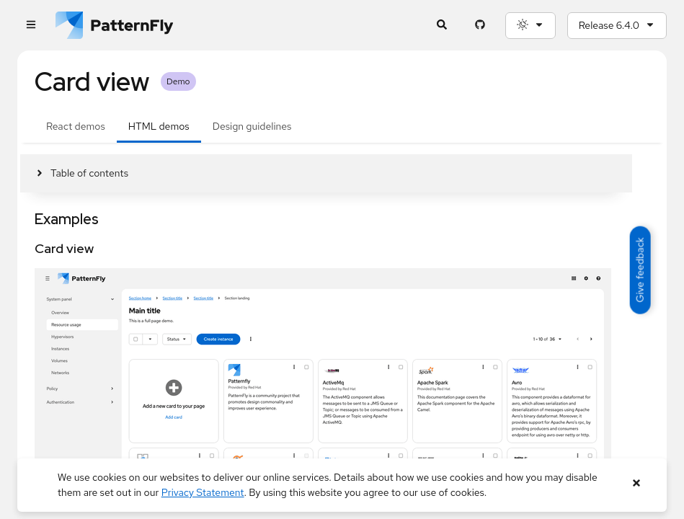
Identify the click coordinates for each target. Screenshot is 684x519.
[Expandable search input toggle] (442, 25)
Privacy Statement (202, 492)
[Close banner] (636, 483)
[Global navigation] (30, 25)
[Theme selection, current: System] (530, 25)
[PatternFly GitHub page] (480, 25)
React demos (75, 126)
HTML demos (159, 126)
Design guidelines (252, 126)
